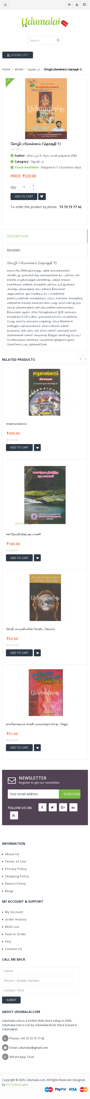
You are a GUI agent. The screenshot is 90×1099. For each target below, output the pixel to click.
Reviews (13, 250)
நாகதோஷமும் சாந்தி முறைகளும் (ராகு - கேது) (36, 724)
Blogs (8, 891)
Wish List (10, 927)
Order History (14, 919)
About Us (10, 854)
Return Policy (14, 883)
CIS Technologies (17, 1085)
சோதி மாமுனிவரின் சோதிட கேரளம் (30, 629)
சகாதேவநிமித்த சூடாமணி (23, 534)
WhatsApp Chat (22, 1057)
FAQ (6, 941)
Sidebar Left (17, 55)
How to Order (14, 934)
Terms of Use (14, 861)
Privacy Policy (14, 869)
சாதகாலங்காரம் (16, 423)
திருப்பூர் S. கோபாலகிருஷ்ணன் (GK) (52, 155)
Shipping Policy (15, 876)
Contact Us (12, 949)
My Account (12, 912)
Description (17, 236)
